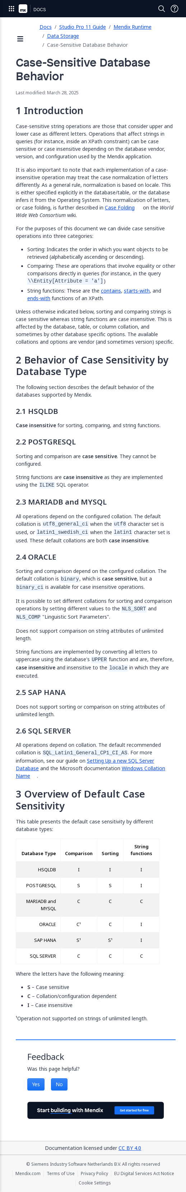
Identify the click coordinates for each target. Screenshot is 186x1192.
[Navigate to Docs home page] (39, 9)
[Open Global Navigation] (11, 8)
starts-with (137, 290)
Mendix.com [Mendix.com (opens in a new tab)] (28, 1173)
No (59, 1084)
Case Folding (120, 207)
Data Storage (63, 36)
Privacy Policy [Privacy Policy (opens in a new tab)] (94, 1173)
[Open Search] (161, 8)
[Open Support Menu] (174, 8)
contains (111, 290)
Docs (45, 27)
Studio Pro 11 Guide (82, 27)
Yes (36, 1084)
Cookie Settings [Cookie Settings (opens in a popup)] (95, 1183)
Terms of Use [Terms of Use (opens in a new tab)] (61, 1173)
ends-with (38, 298)
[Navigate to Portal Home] (23, 8)
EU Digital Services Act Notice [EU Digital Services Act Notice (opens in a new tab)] (144, 1173)
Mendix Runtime (132, 27)
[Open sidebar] (20, 39)
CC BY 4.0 (129, 1148)
